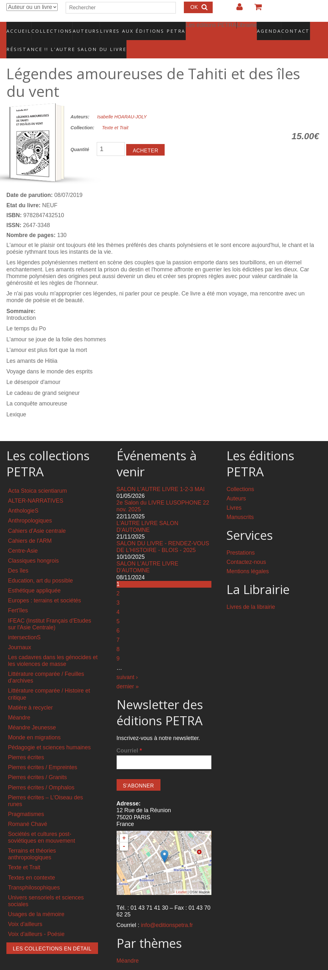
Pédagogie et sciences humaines (49, 734)
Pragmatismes (26, 800)
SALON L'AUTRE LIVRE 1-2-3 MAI (161, 475)
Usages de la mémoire (36, 901)
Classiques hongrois (33, 547)
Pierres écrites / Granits (37, 764)
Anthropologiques (30, 507)
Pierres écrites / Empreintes (42, 754)
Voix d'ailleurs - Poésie (36, 920)
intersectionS (24, 623)
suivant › (127, 663)
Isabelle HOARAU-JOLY (122, 103)
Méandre (19, 704)
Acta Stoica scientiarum (37, 477)
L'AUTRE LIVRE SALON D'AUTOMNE (147, 512)
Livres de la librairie (250, 593)
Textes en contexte (31, 864)
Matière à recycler (30, 694)
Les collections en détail (52, 935)
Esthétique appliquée (34, 577)
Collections (50, 27)
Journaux (19, 633)
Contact (273, 27)
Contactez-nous (246, 548)
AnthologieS (23, 497)
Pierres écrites (26, 744)
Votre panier (255, 9)
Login (236, 9)
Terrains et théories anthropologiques (32, 840)
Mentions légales (247, 557)
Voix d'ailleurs (25, 910)
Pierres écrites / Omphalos (41, 773)
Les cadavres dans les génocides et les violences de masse (53, 646)
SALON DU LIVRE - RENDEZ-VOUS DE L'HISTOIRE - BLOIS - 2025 (163, 533)
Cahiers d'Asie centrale (37, 517)
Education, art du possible (40, 567)
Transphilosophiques (34, 874)
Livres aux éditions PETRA (129, 27)
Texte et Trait (115, 114)
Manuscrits (240, 503)
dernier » (128, 672)
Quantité (79, 135)
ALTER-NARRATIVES (35, 487)
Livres (234, 494)
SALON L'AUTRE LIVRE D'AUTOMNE (147, 553)
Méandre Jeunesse (32, 713)
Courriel (129, 737)
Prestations (240, 539)
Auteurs (82, 27)
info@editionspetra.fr (167, 911)
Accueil (19, 27)
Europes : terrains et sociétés (44, 587)
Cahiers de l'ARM (30, 527)
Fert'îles (18, 597)
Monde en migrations (34, 723)
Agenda (246, 27)
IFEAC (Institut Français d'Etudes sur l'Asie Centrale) (49, 610)
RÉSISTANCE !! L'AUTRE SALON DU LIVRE (51, 39)
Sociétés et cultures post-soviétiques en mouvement (41, 823)
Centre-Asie (23, 537)
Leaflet (181, 879)
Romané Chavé (27, 810)
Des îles (18, 557)
